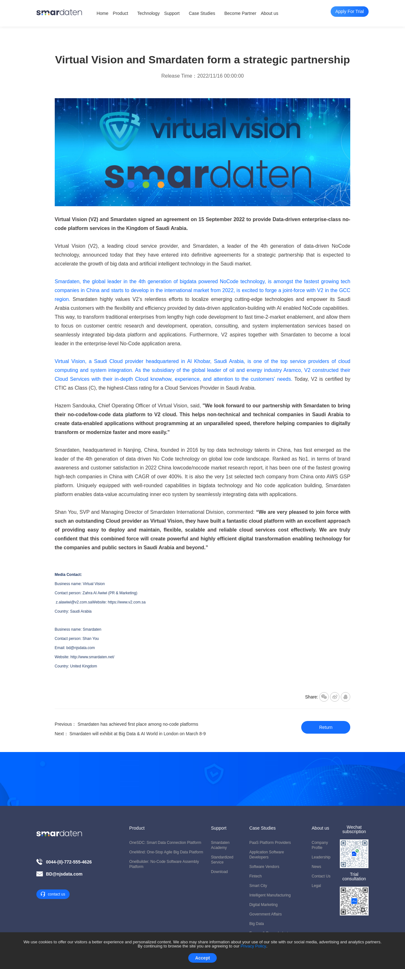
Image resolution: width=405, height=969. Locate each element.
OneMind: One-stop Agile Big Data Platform (166, 852)
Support (172, 13)
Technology (148, 13)
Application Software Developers (266, 854)
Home (102, 13)
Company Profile (320, 845)
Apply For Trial (202, 792)
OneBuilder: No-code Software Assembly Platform (164, 864)
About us (269, 13)
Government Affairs (265, 914)
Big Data (256, 923)
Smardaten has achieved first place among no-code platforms (138, 724)
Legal (316, 885)
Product (120, 13)
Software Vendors (264, 866)
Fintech (255, 876)
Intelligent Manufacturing (270, 895)
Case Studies (202, 13)
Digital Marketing (263, 904)
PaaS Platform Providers (270, 842)
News (316, 866)
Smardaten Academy (220, 845)
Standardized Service (222, 859)
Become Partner (240, 13)
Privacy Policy (253, 946)
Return (326, 727)
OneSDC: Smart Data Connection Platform (165, 842)
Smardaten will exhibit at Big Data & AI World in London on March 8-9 (137, 733)
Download (219, 872)
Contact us (321, 876)
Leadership (321, 857)
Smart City (258, 885)
